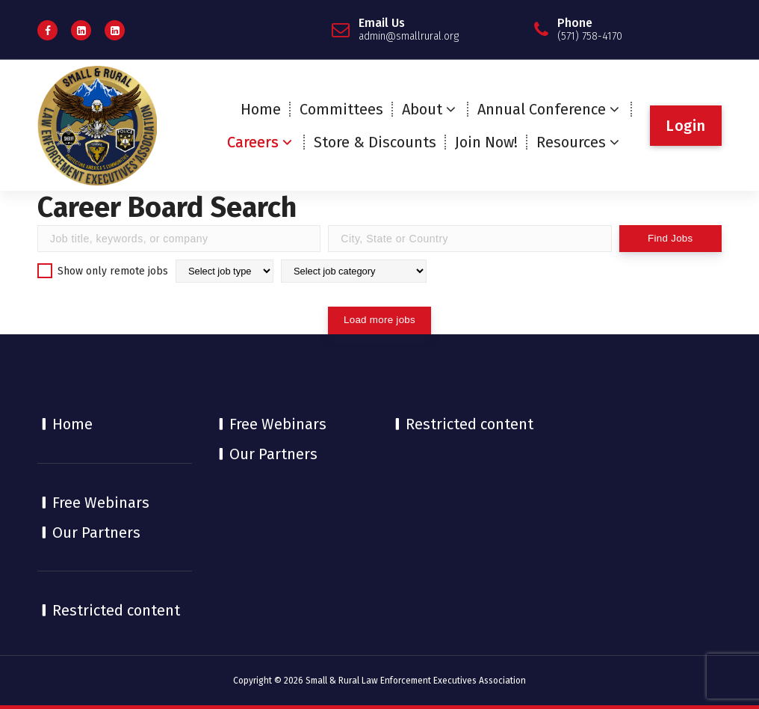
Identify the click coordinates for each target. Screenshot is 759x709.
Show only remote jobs (102, 270)
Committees (341, 109)
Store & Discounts (375, 142)
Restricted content (116, 610)
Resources (571, 142)
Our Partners (96, 532)
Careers (253, 142)
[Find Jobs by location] (469, 238)
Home (261, 109)
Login (686, 126)
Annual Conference (541, 109)
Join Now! (486, 142)
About (422, 109)
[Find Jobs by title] (178, 238)
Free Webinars (100, 503)
